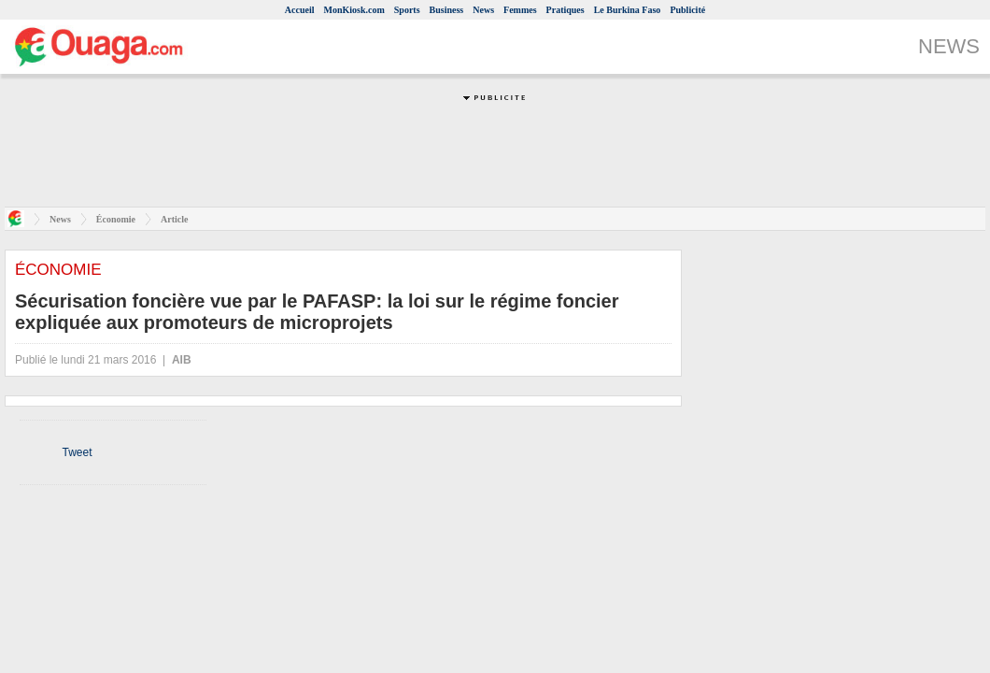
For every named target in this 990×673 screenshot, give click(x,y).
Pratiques (565, 10)
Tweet (77, 452)
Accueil (300, 10)
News (483, 10)
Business (447, 10)
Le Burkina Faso (627, 10)
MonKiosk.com (353, 10)
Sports (407, 10)
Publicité (687, 10)
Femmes (520, 10)
